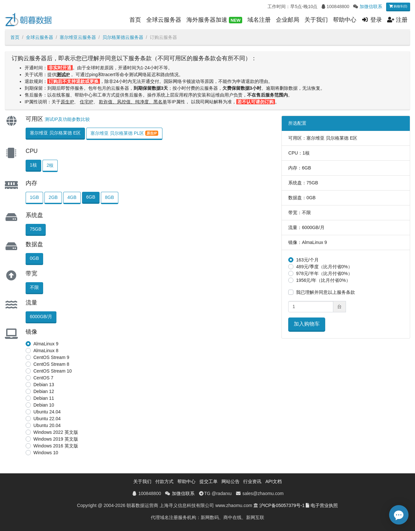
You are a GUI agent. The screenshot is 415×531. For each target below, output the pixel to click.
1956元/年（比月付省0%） (323, 280)
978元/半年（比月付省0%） (324, 273)
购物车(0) (398, 6)
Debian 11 (43, 398)
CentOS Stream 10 (52, 371)
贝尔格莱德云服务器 (122, 37)
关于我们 (316, 20)
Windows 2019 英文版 (55, 439)
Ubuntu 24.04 (47, 411)
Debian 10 (43, 405)
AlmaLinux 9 (45, 343)
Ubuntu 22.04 (47, 418)
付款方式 (164, 481)
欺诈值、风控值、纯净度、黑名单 (133, 101)
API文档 (273, 481)
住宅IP (86, 101)
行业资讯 (252, 481)
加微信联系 (371, 6)
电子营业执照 (324, 505)
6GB (90, 197)
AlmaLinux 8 (45, 350)
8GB (109, 197)
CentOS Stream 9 (51, 357)
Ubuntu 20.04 (47, 425)
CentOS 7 (43, 377)
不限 (34, 287)
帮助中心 (344, 20)
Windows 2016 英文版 (55, 445)
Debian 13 (43, 384)
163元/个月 (307, 259)
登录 (372, 20)
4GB (72, 197)
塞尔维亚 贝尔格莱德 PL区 (124, 133)
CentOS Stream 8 (51, 364)
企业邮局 (287, 20)
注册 (397, 20)
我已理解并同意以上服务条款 (325, 292)
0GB (34, 258)
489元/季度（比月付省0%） (324, 266)
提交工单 (208, 481)
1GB (34, 197)
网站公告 (230, 481)
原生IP (67, 101)
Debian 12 (43, 391)
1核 (33, 164)
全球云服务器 (163, 20)
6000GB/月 (41, 316)
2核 (50, 165)
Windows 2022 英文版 (55, 432)
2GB (53, 197)
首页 (135, 20)
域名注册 (259, 20)
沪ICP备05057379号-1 (282, 505)
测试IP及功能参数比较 (67, 119)
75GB (36, 229)
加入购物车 (307, 324)
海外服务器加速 (214, 20)
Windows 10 (45, 452)
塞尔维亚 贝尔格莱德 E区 (55, 132)
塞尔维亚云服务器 (78, 37)
